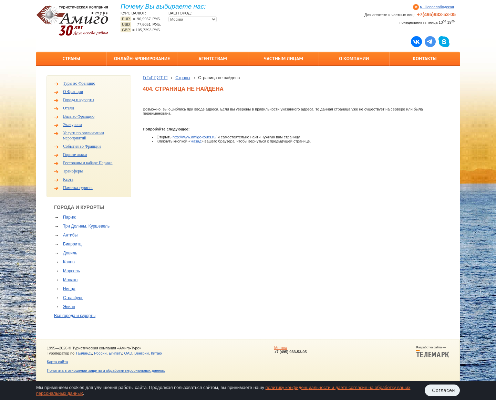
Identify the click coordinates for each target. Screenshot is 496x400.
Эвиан (69, 306)
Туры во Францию (79, 83)
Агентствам (212, 58)
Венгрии (141, 353)
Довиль (70, 253)
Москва (280, 348)
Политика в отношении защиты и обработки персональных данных (106, 370)
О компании (354, 58)
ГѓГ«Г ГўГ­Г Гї (155, 77)
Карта (68, 179)
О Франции (73, 91)
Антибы (70, 235)
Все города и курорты (74, 315)
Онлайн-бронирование (142, 58)
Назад (196, 141)
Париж (69, 217)
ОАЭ (128, 353)
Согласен (443, 390)
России (100, 353)
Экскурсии (72, 124)
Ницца (69, 288)
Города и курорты (78, 99)
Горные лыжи (75, 154)
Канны (69, 262)
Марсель (71, 271)
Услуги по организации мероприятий (83, 135)
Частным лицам (283, 58)
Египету (115, 353)
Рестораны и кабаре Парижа (88, 162)
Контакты (424, 58)
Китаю (156, 353)
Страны (71, 58)
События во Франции (82, 146)
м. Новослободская (437, 7)
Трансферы (73, 171)
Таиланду (83, 353)
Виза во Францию (78, 116)
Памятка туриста (78, 187)
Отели (68, 108)
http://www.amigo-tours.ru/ (195, 137)
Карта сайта (57, 362)
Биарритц (72, 244)
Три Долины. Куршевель (86, 226)
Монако (70, 279)
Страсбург (73, 297)
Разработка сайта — (432, 352)
